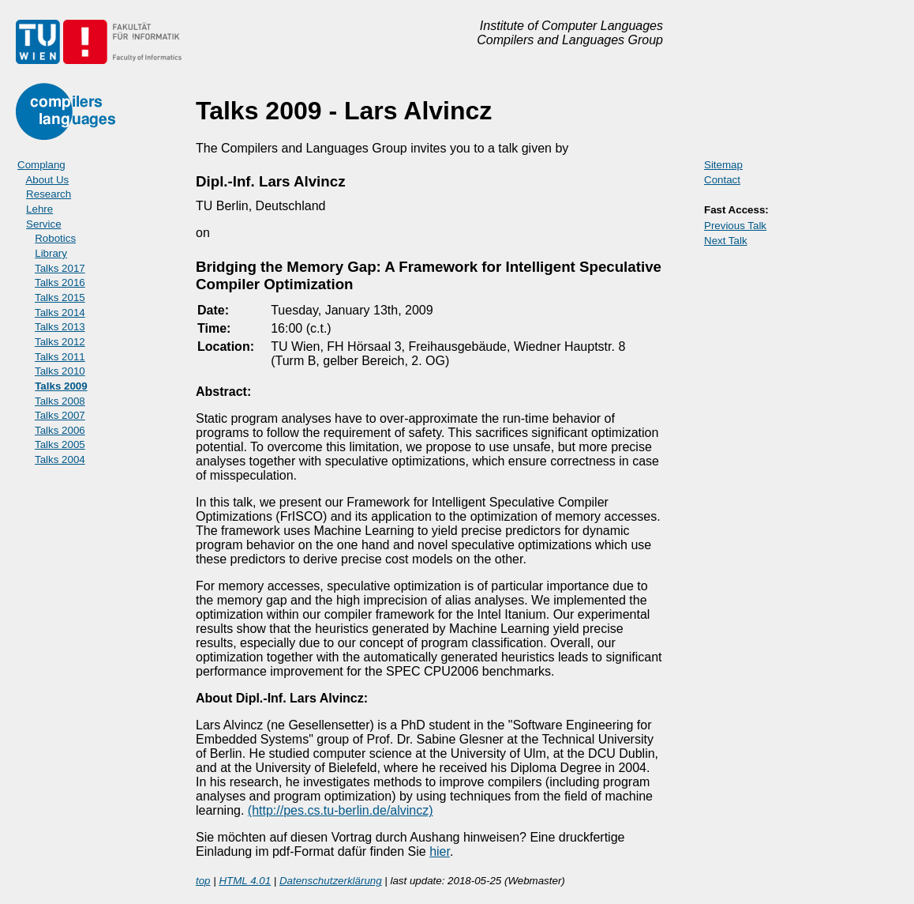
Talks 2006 (60, 430)
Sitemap (723, 165)
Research (48, 194)
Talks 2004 (60, 459)
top (203, 881)
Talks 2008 (60, 401)
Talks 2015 (60, 297)
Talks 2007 (60, 415)
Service (43, 224)
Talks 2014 (60, 312)
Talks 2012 (60, 342)
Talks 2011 (60, 357)
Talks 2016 (60, 282)
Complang (41, 165)
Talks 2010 (60, 371)
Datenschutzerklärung (330, 881)
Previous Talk (735, 226)
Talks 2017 (60, 268)
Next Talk (725, 241)
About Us (47, 180)
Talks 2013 (60, 327)
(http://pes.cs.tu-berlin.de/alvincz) (340, 810)
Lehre (39, 209)
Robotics (55, 238)
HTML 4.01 (245, 881)
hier (439, 851)
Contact (722, 180)
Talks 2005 (60, 444)
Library (51, 253)
